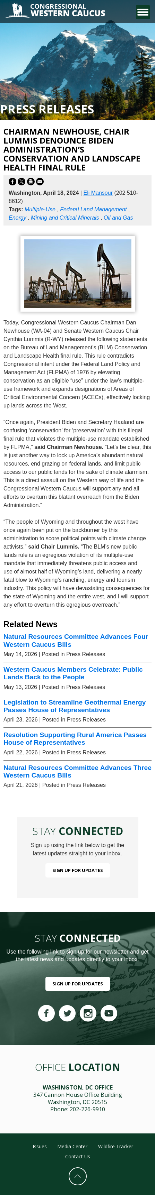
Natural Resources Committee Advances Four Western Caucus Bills (75, 640)
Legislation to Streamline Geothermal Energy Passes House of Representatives (74, 706)
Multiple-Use (40, 209)
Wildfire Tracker (115, 1146)
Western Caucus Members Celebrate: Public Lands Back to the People (73, 673)
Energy (17, 218)
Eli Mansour (97, 193)
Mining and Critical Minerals (65, 218)
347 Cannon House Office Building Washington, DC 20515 (77, 1098)
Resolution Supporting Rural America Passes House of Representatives (75, 738)
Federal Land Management (94, 209)
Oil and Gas (118, 218)
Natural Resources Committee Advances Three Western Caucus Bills (77, 771)
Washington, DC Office (78, 1087)
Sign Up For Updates (77, 870)
